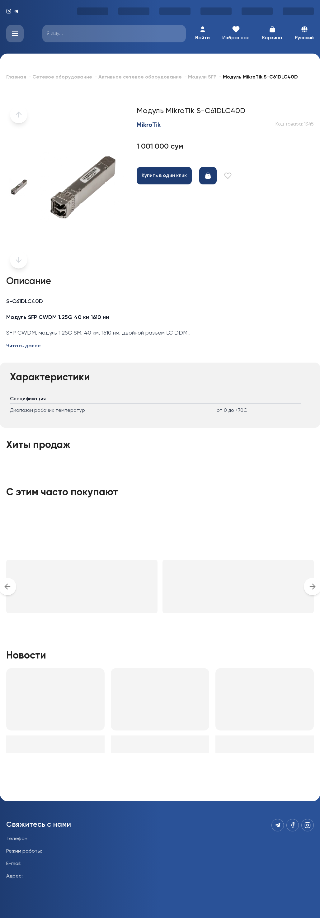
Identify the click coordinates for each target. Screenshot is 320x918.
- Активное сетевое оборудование (138, 77)
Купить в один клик (164, 175)
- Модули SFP (200, 77)
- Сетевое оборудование (60, 77)
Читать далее (23, 346)
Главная (16, 77)
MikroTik (149, 125)
